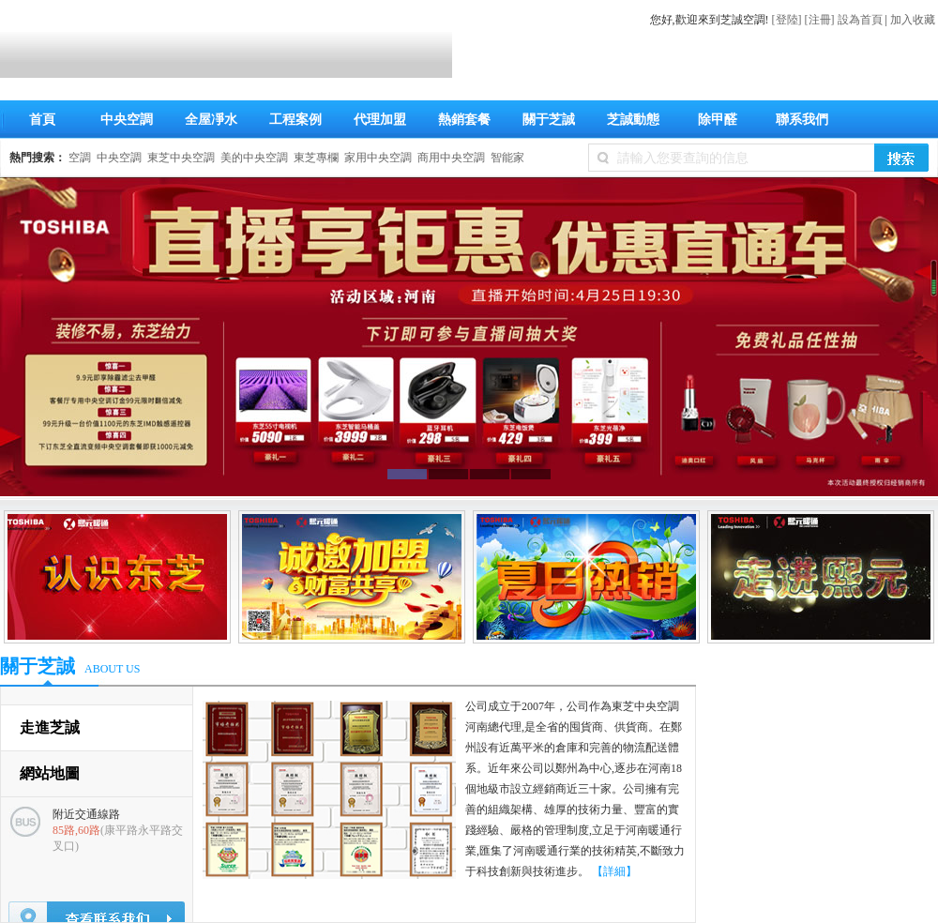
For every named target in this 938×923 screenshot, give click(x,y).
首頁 (42, 120)
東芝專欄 (316, 157)
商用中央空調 (451, 157)
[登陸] (787, 19)
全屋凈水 (211, 120)
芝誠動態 (633, 120)
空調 (79, 157)
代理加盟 (380, 120)
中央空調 (126, 120)
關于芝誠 (548, 120)
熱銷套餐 (464, 120)
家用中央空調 (378, 157)
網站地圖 (50, 773)
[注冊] (820, 19)
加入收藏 (912, 19)
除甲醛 (717, 120)
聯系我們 (802, 120)
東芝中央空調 (181, 157)
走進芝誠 (50, 727)
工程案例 (295, 120)
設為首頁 (860, 19)
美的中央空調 (254, 157)
